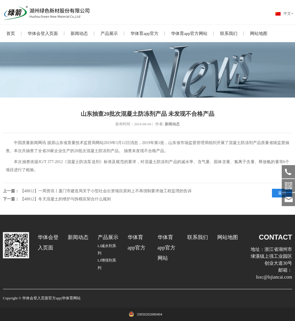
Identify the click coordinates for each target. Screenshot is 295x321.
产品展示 (109, 33)
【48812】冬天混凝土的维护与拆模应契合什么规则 (65, 199)
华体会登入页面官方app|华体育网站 (51, 298)
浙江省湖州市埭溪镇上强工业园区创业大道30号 (271, 256)
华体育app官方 (144, 33)
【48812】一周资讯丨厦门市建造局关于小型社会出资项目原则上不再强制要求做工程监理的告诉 (106, 191)
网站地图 (258, 33)
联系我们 (228, 33)
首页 (10, 33)
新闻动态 (79, 33)
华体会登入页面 (43, 33)
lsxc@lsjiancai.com (274, 277)
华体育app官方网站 (189, 33)
